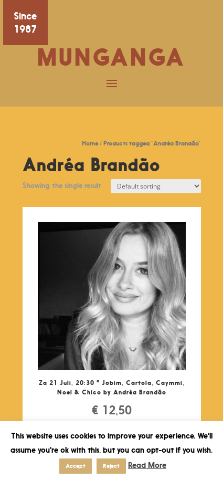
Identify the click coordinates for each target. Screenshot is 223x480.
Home (90, 143)
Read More (147, 465)
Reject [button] (111, 465)
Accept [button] (76, 465)
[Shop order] (156, 186)
